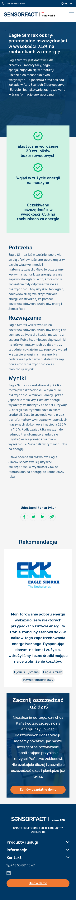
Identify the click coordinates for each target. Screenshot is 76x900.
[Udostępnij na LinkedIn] (42, 517)
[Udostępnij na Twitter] (33, 517)
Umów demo (38, 883)
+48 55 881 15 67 (13, 3)
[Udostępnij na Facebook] (24, 517)
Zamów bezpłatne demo (38, 789)
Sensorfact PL (29, 14)
